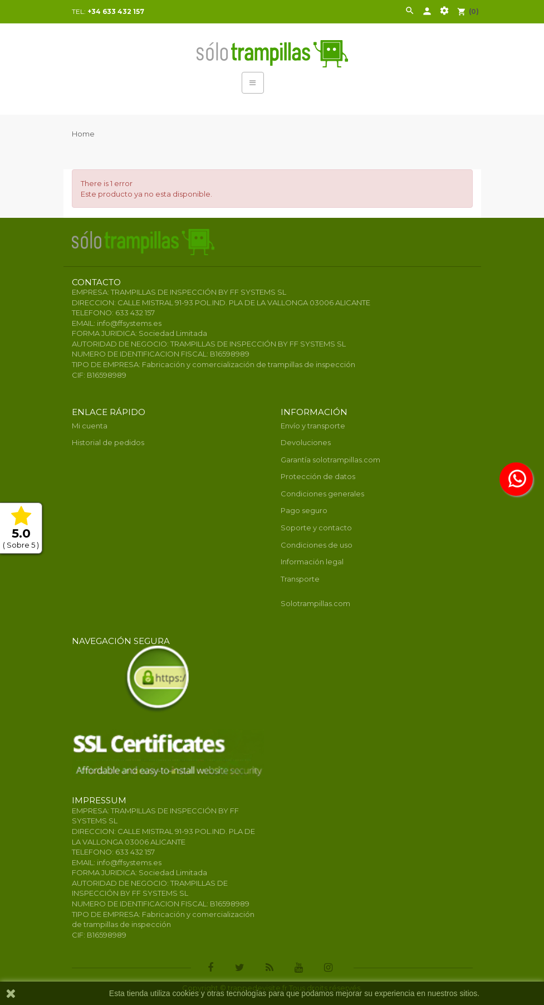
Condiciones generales (322, 493)
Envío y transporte (313, 425)
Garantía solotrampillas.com (330, 459)
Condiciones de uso (316, 544)
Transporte (300, 578)
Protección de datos (318, 476)
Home (83, 133)
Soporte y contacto (316, 527)
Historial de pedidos (108, 442)
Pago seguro (304, 510)
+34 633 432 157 (115, 11)
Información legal (312, 561)
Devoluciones (306, 442)
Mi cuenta (89, 425)
